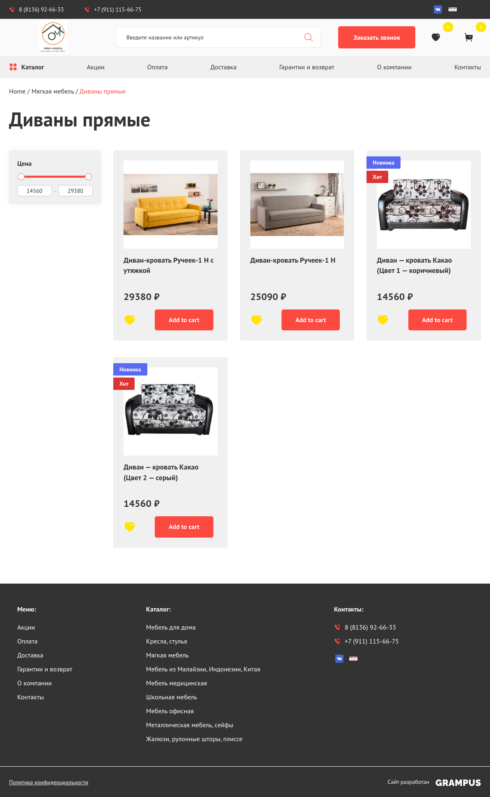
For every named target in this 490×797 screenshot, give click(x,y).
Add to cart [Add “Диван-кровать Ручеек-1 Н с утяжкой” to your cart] (182, 321)
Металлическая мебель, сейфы (189, 725)
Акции (95, 67)
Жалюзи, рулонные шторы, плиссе (194, 739)
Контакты (467, 67)
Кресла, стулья (166, 641)
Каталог (32, 67)
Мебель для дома (171, 627)
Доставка (224, 67)
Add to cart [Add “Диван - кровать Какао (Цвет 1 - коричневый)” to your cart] (435, 321)
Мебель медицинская (176, 683)
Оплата (157, 67)
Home (17, 91)
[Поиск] (309, 37)
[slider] (21, 176)
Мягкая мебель (53, 91)
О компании (394, 67)
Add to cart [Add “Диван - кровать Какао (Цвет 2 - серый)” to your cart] (182, 529)
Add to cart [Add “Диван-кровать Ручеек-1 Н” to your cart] (309, 321)
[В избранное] (130, 321)
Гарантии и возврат (306, 67)
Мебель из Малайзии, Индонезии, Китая (203, 669)
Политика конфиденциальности (48, 782)
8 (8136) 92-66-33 (36, 9)
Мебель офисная (170, 711)
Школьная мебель (171, 697)
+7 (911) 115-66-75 (113, 9)
